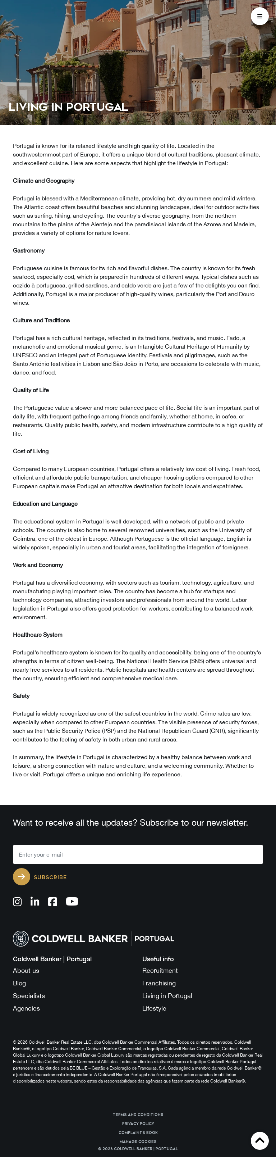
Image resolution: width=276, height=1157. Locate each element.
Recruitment (160, 970)
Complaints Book (138, 1133)
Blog (19, 983)
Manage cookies (138, 1142)
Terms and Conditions (138, 1115)
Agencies (26, 1008)
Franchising (159, 983)
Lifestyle (154, 1008)
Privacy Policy (138, 1124)
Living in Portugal (167, 995)
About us (26, 970)
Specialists (29, 995)
